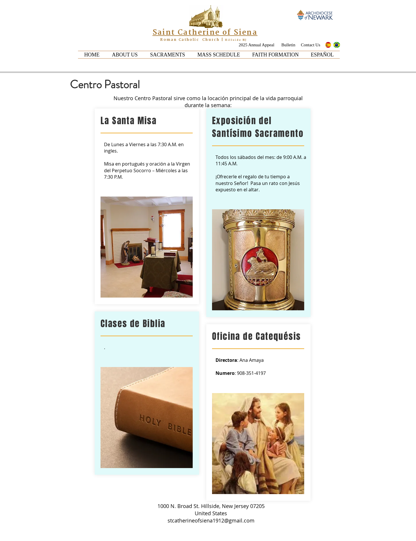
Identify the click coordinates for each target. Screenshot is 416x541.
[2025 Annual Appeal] (256, 45)
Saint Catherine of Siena (205, 32)
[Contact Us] (310, 45)
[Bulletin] (289, 45)
